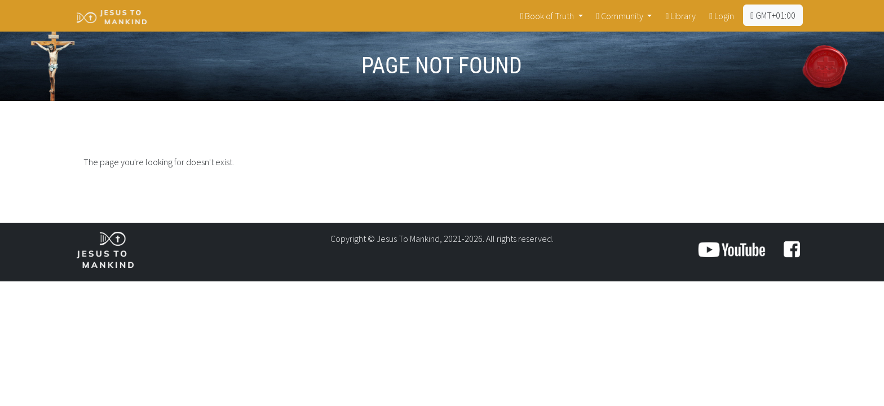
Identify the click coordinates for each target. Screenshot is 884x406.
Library (680, 15)
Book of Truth (548, 15)
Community (621, 15)
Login (721, 15)
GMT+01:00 (772, 15)
